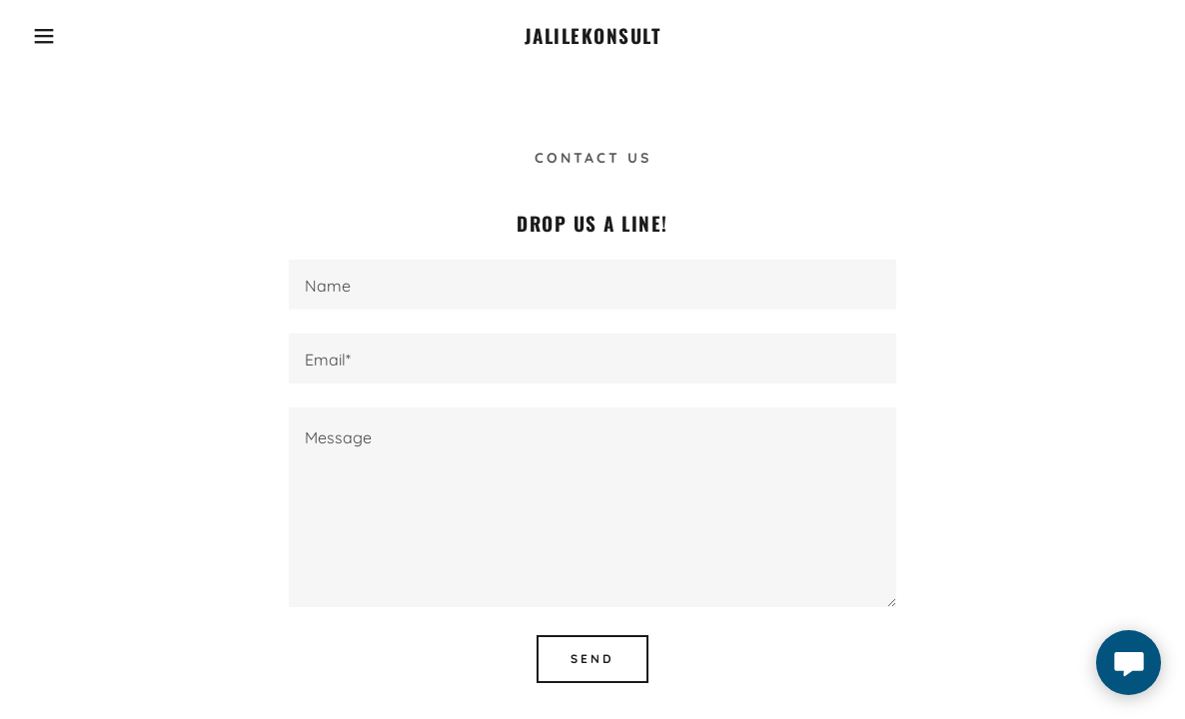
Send (592, 658)
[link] (593, 38)
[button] (59, 36)
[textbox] (592, 285)
